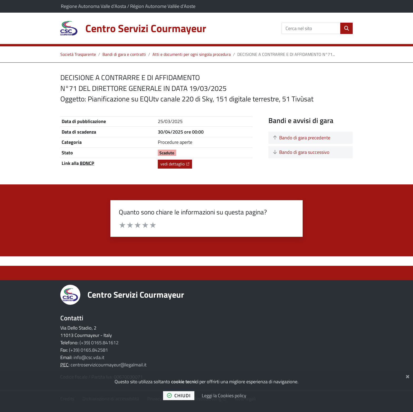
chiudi (179, 395)
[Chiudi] (408, 375)
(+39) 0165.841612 (99, 342)
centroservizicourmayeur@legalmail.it (108, 364)
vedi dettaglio (176, 163)
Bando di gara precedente (301, 137)
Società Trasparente (78, 54)
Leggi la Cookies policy (224, 395)
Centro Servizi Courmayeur (135, 294)
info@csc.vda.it (88, 357)
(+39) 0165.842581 (88, 350)
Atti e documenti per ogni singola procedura (192, 54)
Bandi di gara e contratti (124, 54)
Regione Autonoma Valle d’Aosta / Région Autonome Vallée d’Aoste (128, 6)
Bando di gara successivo (301, 152)
